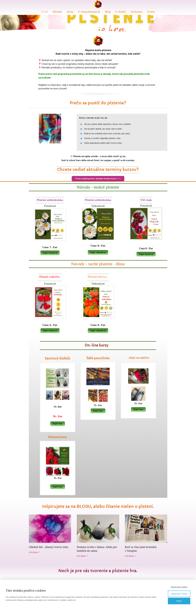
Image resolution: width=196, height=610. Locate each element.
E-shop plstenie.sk (89, 11)
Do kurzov (136, 11)
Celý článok (34, 552)
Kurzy (70, 11)
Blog (107, 11)
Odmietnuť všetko (179, 594)
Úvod (44, 11)
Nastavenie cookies (179, 587)
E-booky (120, 11)
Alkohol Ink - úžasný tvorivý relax (48, 547)
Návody (57, 11)
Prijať (179, 601)
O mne (151, 11)
